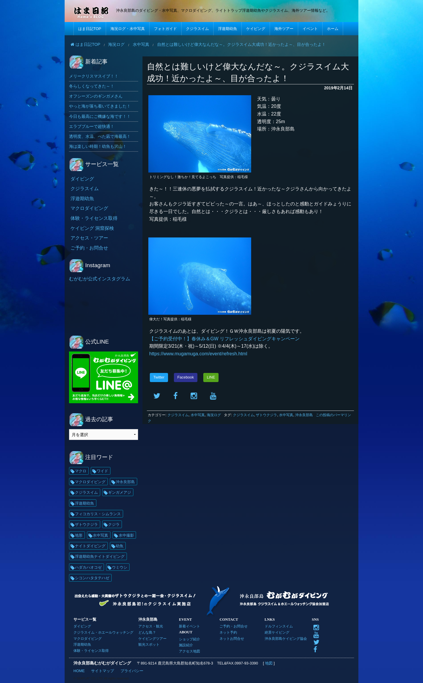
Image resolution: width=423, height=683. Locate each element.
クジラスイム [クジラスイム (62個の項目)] (86, 492)
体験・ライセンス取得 (94, 218)
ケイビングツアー (152, 638)
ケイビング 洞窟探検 (92, 228)
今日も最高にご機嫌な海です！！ (100, 116)
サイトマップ (102, 671)
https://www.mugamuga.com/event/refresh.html (198, 353)
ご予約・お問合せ (89, 247)
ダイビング (82, 178)
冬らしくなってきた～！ (91, 86)
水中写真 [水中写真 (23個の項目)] (100, 535)
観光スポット (149, 644)
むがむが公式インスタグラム (99, 278)
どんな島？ (147, 632)
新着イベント (189, 626)
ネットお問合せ (231, 638)
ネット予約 (228, 632)
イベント (310, 28)
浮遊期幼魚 (227, 28)
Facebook (185, 377)
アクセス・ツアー (89, 237)
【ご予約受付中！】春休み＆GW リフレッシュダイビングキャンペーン (224, 338)
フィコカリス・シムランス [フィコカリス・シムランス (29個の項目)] (98, 514)
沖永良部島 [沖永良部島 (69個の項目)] (125, 482)
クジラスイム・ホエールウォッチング (103, 632)
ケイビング (255, 28)
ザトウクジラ (266, 415)
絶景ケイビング (277, 632)
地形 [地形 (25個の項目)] (79, 535)
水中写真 (198, 415)
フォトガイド (165, 28)
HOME (79, 671)
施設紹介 (186, 645)
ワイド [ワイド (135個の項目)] (102, 471)
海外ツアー (283, 28)
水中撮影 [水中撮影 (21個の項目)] (126, 535)
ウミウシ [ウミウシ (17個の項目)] (119, 567)
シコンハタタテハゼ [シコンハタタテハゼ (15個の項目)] (92, 578)
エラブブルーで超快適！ (91, 126)
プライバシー (131, 671)
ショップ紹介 (189, 639)
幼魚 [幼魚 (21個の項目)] (119, 546)
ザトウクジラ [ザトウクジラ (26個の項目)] (86, 524)
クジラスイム (197, 28)
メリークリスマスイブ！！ (93, 76)
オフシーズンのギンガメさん (95, 96)
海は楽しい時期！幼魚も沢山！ (98, 146)
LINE (211, 377)
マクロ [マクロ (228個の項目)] (80, 471)
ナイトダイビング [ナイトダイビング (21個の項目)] (90, 546)
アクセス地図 (189, 651)
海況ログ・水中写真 (127, 28)
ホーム (332, 28)
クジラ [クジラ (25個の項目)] (114, 524)
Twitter (158, 377)
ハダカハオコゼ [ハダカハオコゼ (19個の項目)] (88, 567)
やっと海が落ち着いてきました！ (100, 106)
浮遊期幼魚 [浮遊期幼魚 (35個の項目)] (84, 503)
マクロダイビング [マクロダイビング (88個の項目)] (90, 482)
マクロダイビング (89, 208)
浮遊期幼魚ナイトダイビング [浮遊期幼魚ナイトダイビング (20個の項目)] (100, 556)
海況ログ (214, 415)
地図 (268, 663)
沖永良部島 (304, 415)
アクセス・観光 (150, 626)
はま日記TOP (89, 28)
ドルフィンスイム (279, 626)
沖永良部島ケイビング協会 (286, 638)
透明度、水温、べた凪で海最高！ (100, 136)
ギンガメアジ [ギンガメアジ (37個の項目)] (119, 492)
